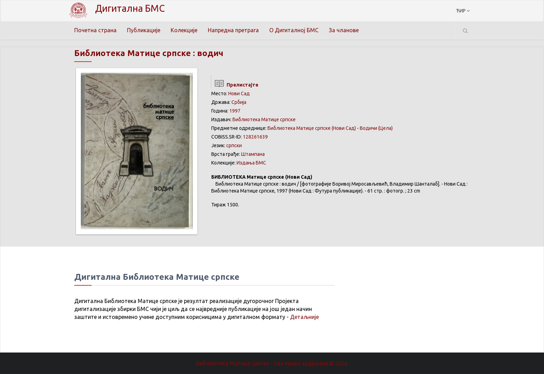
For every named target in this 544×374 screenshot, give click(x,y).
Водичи (368, 128)
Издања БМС (251, 163)
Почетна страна (95, 30)
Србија (238, 102)
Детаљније (304, 317)
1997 (234, 111)
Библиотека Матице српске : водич (148, 53)
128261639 (255, 137)
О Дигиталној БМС (293, 30)
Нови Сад (239, 93)
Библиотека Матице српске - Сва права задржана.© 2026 (272, 363)
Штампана (253, 154)
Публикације (143, 30)
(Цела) (385, 128)
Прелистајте (234, 85)
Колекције (184, 30)
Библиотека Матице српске (264, 119)
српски (234, 145)
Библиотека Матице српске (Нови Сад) (311, 128)
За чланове (344, 30)
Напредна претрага (233, 30)
